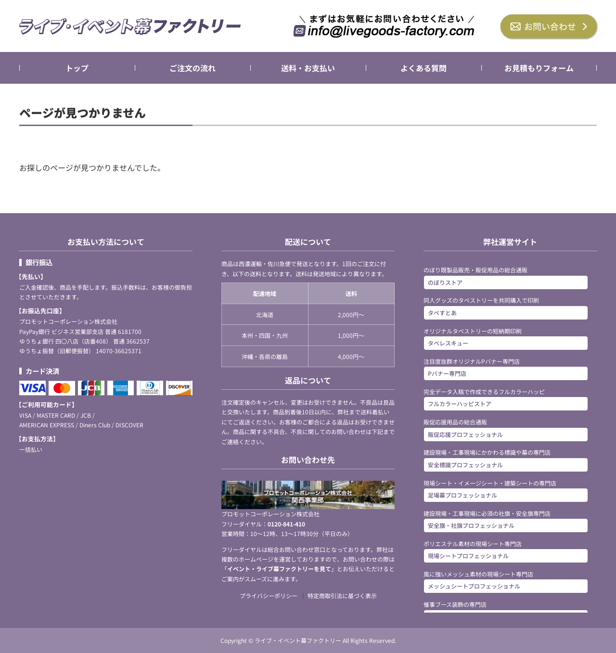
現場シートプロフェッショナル (468, 555)
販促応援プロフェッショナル (465, 434)
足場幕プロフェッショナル (462, 494)
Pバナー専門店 (447, 373)
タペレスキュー (448, 343)
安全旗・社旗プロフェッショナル (471, 525)
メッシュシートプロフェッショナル (474, 586)
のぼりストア (445, 282)
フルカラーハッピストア (459, 403)
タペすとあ (442, 312)
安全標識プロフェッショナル (465, 464)
